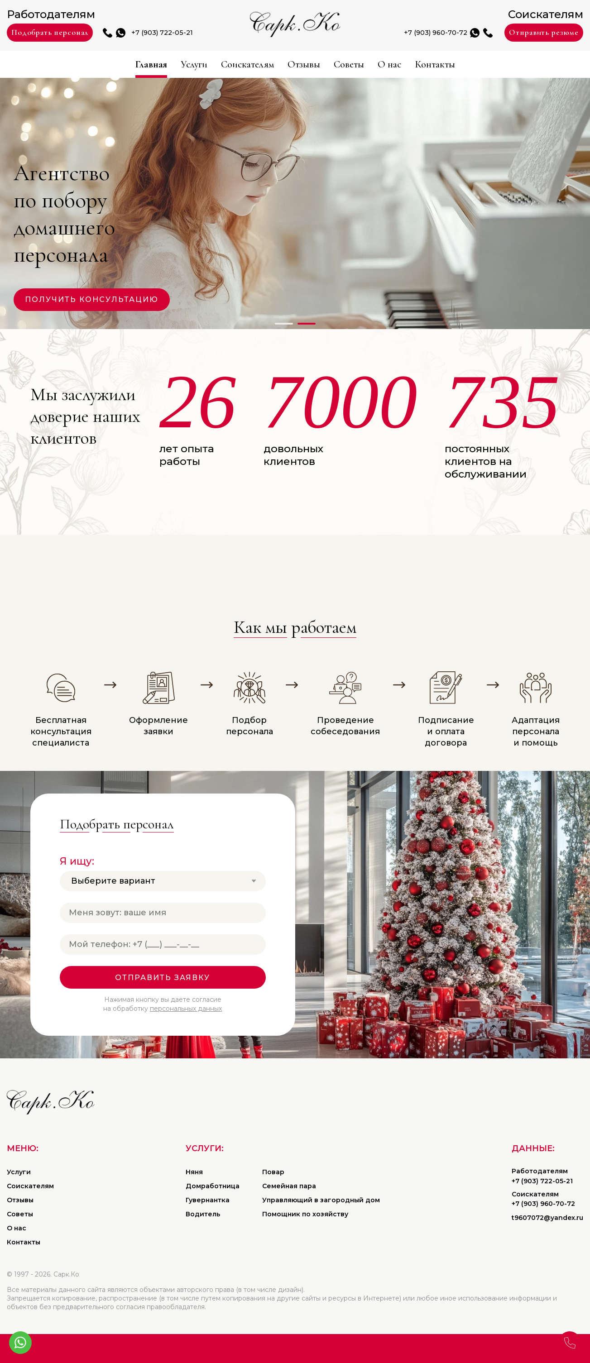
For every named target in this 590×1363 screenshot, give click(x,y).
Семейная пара (289, 1186)
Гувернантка (208, 1200)
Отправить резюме (535, 32)
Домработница (213, 1186)
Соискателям (235, 64)
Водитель (203, 1214)
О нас (414, 64)
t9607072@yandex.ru (547, 1218)
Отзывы (306, 64)
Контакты (470, 64)
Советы (363, 64)
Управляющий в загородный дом (321, 1200)
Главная (113, 64)
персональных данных (186, 1008)
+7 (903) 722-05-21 (185, 33)
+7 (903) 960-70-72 (412, 33)
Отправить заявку (162, 977)
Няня (194, 1172)
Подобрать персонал (59, 32)
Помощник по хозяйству (305, 1214)
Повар (273, 1172)
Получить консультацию (91, 299)
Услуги (167, 64)
